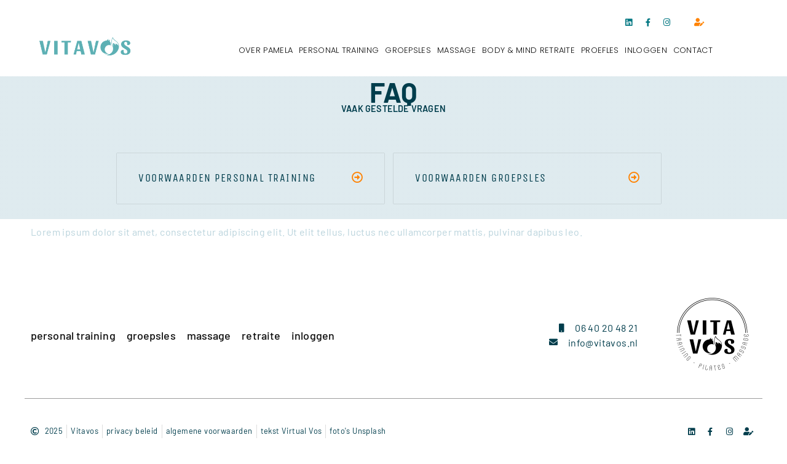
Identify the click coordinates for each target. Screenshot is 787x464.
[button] (250, 178)
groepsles (408, 50)
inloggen (645, 50)
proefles (600, 50)
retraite (261, 335)
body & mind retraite (528, 50)
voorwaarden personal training (227, 178)
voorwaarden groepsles (481, 178)
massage (456, 50)
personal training (339, 50)
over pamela (266, 50)
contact (693, 50)
